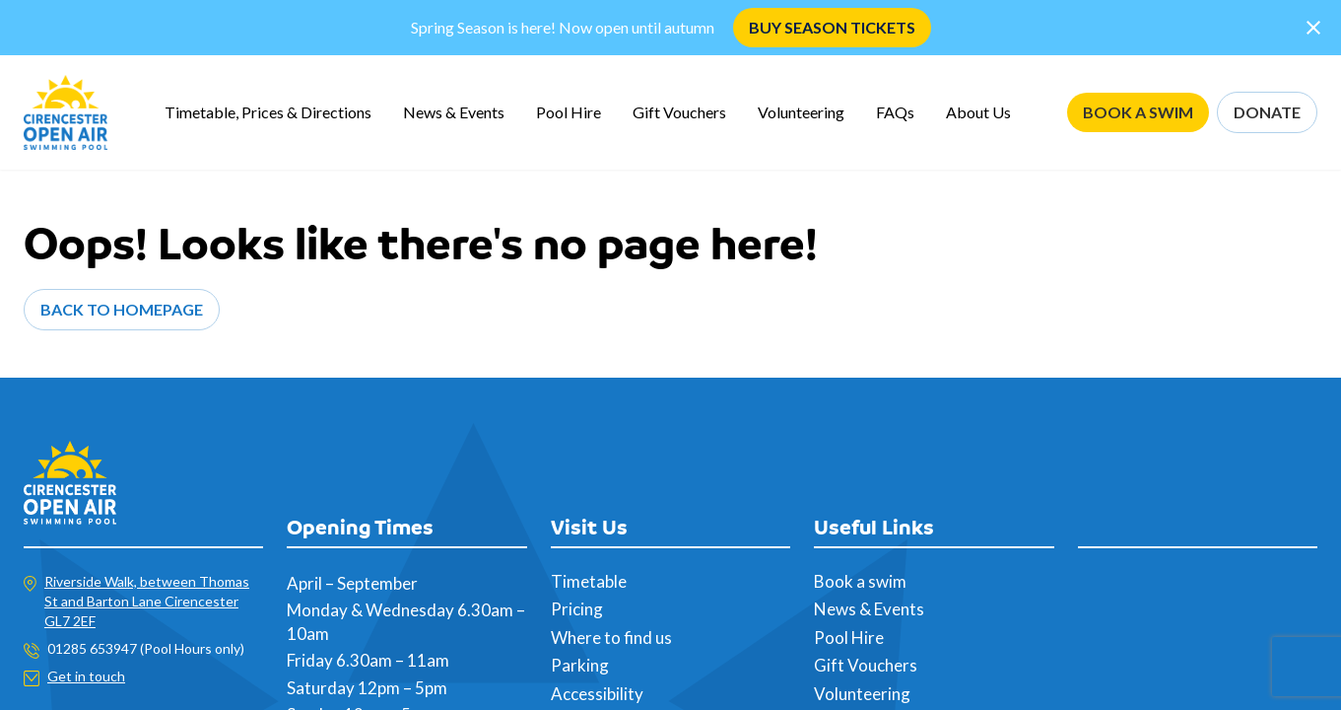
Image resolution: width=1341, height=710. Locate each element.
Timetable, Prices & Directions (268, 112)
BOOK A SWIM (1138, 112)
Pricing (577, 609)
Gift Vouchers (679, 112)
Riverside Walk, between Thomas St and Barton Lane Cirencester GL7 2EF (146, 601)
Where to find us (611, 637)
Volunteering (801, 112)
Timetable (589, 581)
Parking (580, 665)
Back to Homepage (121, 309)
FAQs (895, 112)
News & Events (453, 112)
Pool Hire (568, 112)
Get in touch (86, 676)
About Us (978, 112)
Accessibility (597, 693)
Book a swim (860, 581)
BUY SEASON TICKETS (832, 27)
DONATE (1267, 112)
